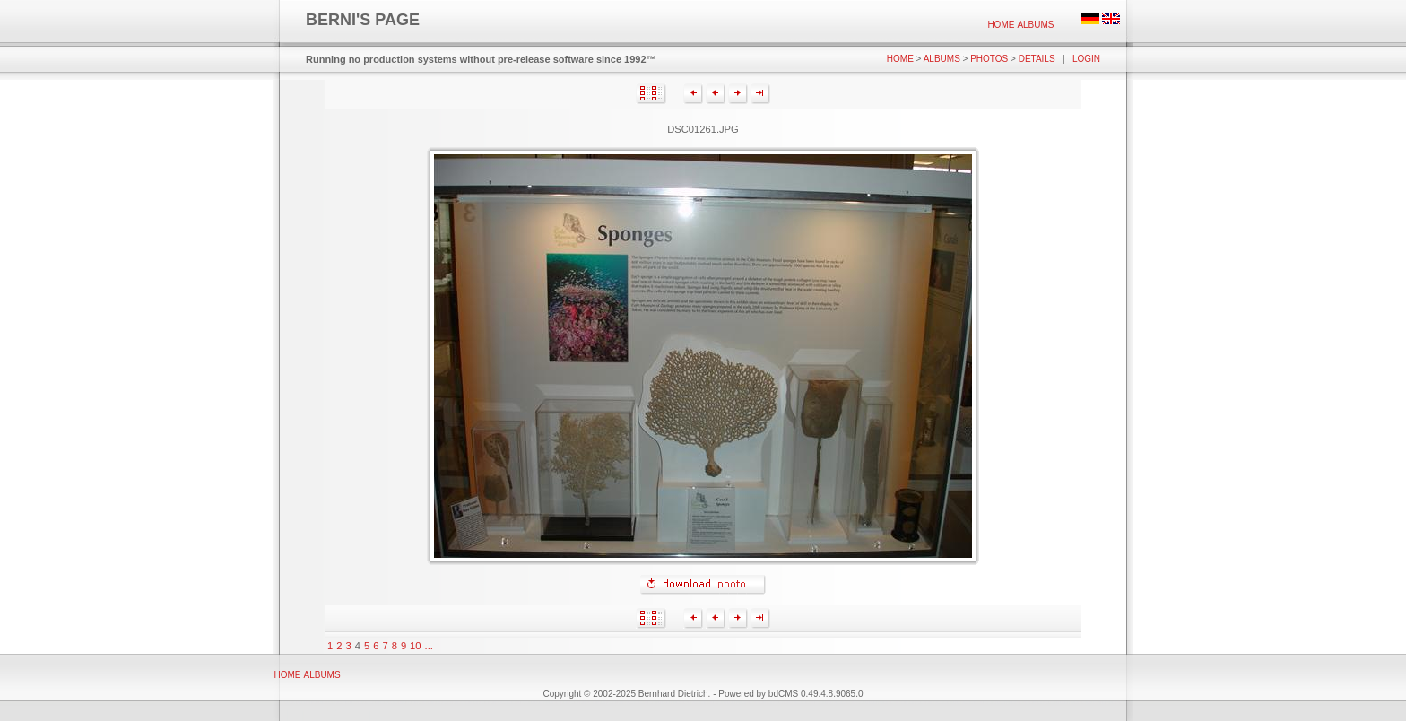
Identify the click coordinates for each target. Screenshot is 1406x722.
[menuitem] (1001, 24)
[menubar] (1020, 24)
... (429, 645)
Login (1086, 59)
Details (1037, 59)
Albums (1035, 25)
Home (1000, 25)
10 (415, 645)
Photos (989, 59)
